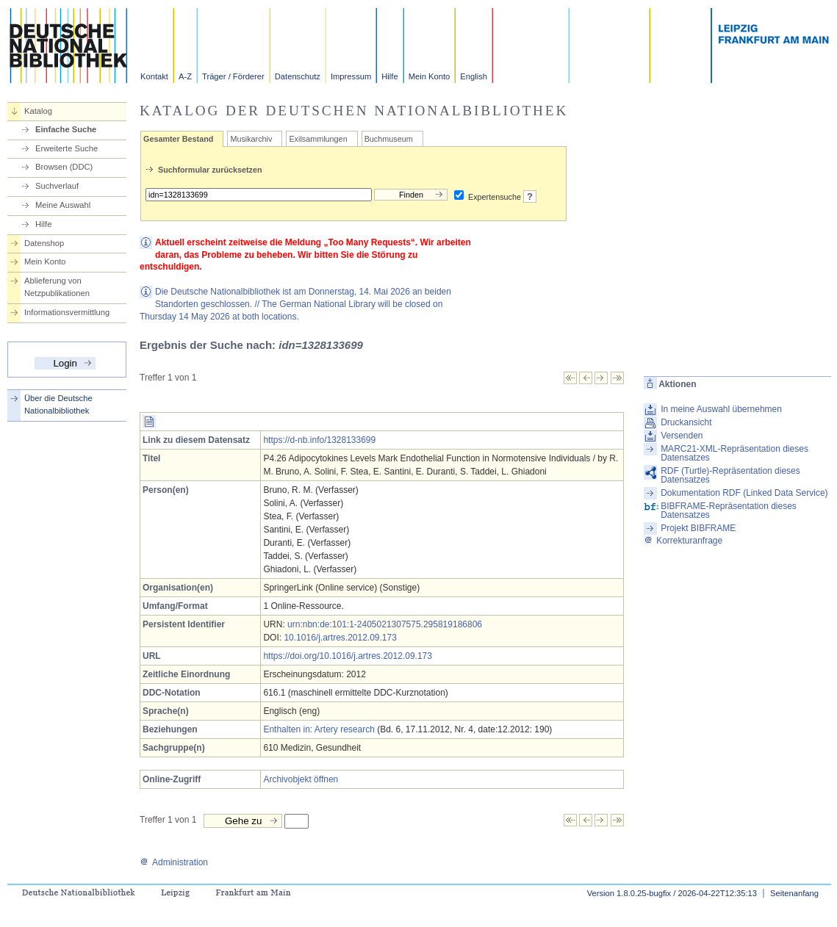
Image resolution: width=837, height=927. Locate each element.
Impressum (351, 76)
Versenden (682, 435)
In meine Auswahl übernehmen (721, 409)
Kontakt (154, 76)
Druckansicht (686, 422)
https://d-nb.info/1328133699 (319, 440)
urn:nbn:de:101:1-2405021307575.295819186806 (384, 624)
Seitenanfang (794, 893)
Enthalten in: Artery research (318, 729)
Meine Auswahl (62, 205)
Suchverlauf (57, 185)
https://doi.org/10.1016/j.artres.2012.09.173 (347, 656)
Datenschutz (297, 76)
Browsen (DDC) (64, 166)
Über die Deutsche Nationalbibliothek (58, 404)
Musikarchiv (251, 138)
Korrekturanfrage (683, 540)
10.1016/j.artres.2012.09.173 (340, 637)
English (473, 76)
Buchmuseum (388, 138)
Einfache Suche (65, 129)
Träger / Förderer (233, 76)
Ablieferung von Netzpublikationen (57, 286)
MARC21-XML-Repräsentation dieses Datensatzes (734, 453)
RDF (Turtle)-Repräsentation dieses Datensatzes (730, 475)
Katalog (38, 111)
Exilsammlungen (318, 138)
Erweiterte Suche (66, 148)
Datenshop (44, 243)
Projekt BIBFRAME (698, 528)
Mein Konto (429, 76)
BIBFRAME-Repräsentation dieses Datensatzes (729, 510)
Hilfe (389, 76)
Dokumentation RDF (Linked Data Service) (744, 493)
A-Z (185, 76)
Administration (174, 862)
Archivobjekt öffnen (300, 779)
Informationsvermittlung (66, 312)
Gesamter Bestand (178, 138)
